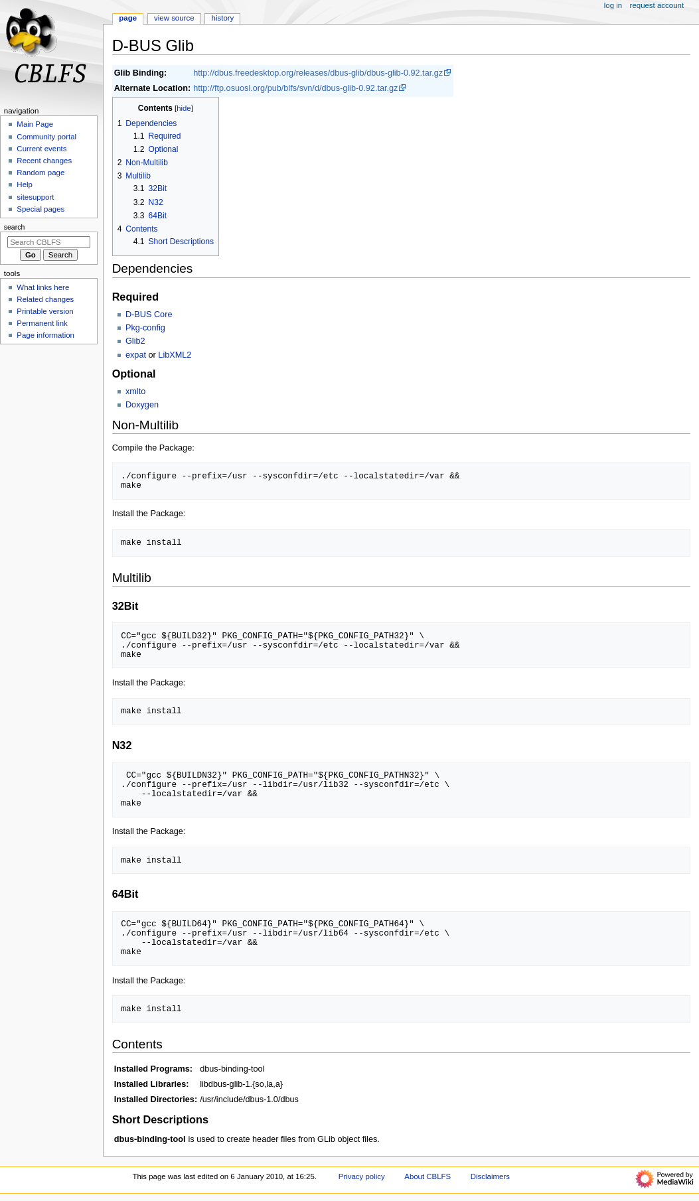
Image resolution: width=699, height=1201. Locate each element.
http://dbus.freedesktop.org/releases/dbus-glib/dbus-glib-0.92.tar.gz (318, 73)
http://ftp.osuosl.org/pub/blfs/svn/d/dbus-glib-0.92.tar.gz (295, 88)
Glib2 (135, 341)
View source (174, 18)
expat (135, 355)
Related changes (45, 299)
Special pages (40, 209)
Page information (45, 335)
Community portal (46, 137)
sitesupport (35, 197)
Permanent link (42, 323)
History (223, 18)
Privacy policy (362, 1176)
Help (25, 184)
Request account (657, 5)
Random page (40, 173)
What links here (43, 287)
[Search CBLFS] (48, 242)
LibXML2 (174, 355)
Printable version (45, 311)
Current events (41, 149)
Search (14, 227)
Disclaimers (490, 1176)
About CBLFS (427, 1176)
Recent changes (44, 161)
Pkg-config (145, 327)
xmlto (135, 391)
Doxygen (142, 404)
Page (128, 18)
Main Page (35, 124)
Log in (613, 5)
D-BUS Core (149, 314)
